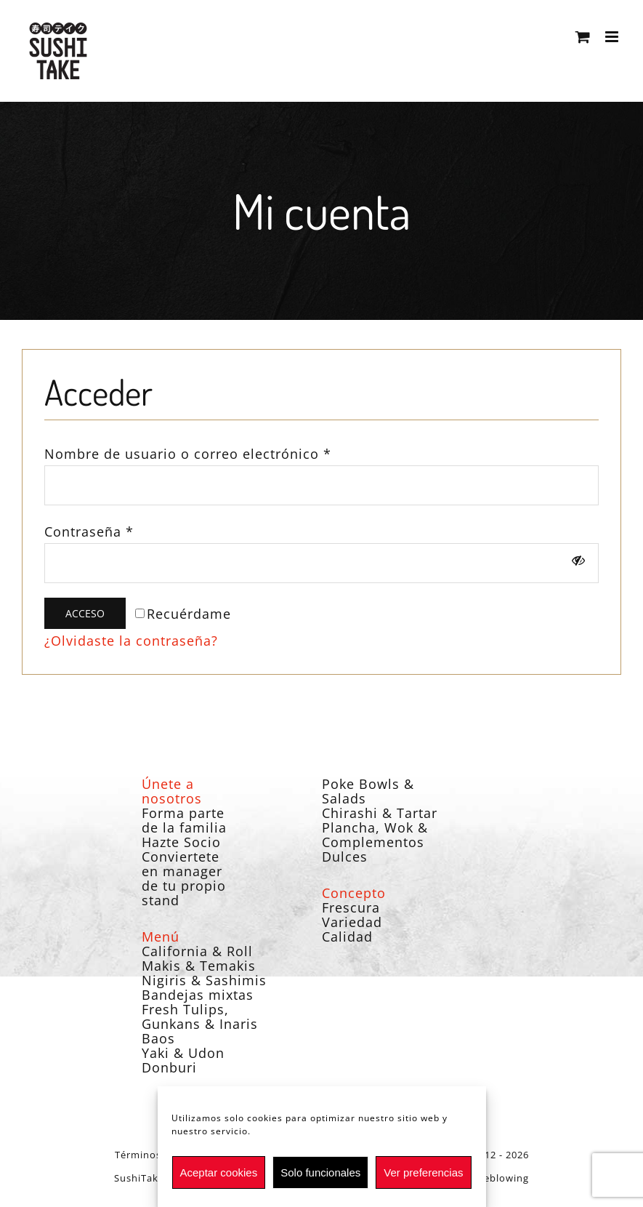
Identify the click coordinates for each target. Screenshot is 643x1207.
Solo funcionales (320, 1172)
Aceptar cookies (218, 1172)
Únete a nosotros (172, 791)
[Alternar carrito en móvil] (583, 36)
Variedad (352, 922)
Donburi (169, 1067)
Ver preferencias (423, 1172)
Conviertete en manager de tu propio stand (184, 878)
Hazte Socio (181, 842)
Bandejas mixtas (198, 994)
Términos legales (156, 1154)
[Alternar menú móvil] (613, 36)
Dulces (345, 856)
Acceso (85, 613)
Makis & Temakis (199, 965)
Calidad (347, 936)
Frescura (351, 907)
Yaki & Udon (183, 1053)
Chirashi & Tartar (379, 813)
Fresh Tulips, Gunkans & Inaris (200, 1016)
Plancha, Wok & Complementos (375, 834)
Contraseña (89, 531)
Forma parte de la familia (184, 820)
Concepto (354, 893)
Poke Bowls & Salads (368, 791)
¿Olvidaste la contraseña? (131, 640)
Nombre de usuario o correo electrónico (187, 453)
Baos (158, 1038)
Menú (160, 936)
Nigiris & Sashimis (204, 980)
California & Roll (197, 951)
